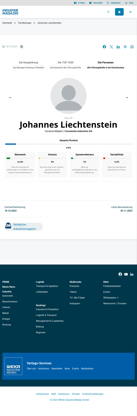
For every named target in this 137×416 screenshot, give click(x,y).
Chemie (6, 307)
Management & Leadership (49, 321)
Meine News (8, 286)
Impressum (64, 394)
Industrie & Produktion (47, 309)
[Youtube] (126, 274)
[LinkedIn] (132, 274)
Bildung (40, 326)
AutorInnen (43, 368)
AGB (53, 394)
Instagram (75, 303)
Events (106, 292)
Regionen (41, 332)
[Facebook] (120, 274)
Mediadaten (87, 368)
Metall (5, 313)
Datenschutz (42, 394)
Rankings (41, 305)
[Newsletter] (96, 3)
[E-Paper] (79, 3)
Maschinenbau (9, 301)
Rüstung (6, 324)
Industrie (7, 291)
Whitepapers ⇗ (111, 297)
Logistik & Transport (46, 315)
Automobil (7, 295)
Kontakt (76, 394)
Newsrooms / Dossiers (114, 303)
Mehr (106, 282)
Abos (67, 368)
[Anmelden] (119, 12)
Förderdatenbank (112, 286)
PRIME (5, 282)
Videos (73, 292)
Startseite (7, 23)
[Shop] (129, 3)
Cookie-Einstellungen (92, 394)
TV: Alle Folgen (77, 297)
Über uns (31, 368)
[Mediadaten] (113, 3)
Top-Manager (24, 23)
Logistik (40, 282)
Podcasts (74, 286)
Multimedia (75, 282)
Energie (6, 319)
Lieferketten (42, 292)
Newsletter (57, 368)
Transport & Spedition (47, 286)
